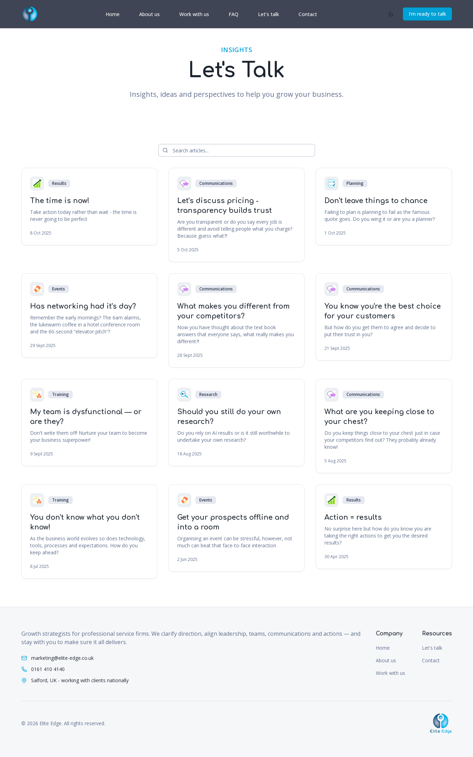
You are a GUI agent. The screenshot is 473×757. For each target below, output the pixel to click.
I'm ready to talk (427, 13)
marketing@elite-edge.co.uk (62, 658)
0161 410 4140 (48, 669)
